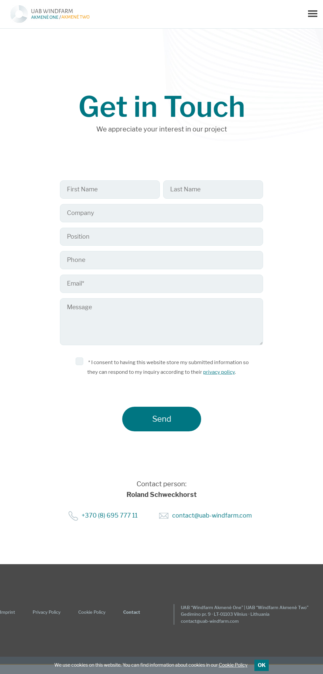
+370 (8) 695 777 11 (110, 515)
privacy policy (219, 372)
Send (161, 419)
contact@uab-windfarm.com (212, 515)
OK (262, 665)
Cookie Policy (233, 665)
